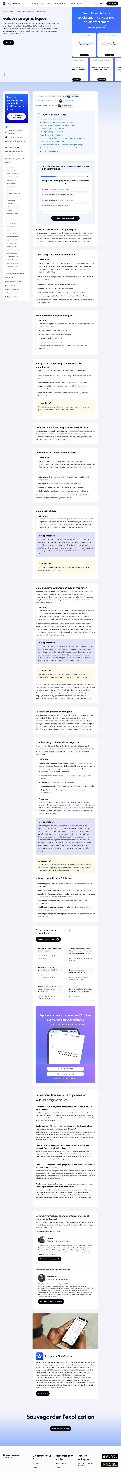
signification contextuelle (13, 250)
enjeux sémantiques (11, 203)
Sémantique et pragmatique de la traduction (14, 160)
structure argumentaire (12, 256)
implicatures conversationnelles (14, 220)
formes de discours (11, 217)
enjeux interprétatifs (11, 200)
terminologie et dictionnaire (13, 281)
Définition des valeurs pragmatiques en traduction (57, 122)
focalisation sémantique (12, 213)
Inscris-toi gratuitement (96, 28)
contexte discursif (11, 187)
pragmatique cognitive (12, 243)
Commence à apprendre (48, 939)
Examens (58, 1471)
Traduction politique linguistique (14, 274)
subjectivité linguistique (12, 260)
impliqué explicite (11, 227)
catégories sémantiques (12, 177)
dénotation (9, 190)
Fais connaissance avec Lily (50, 1259)
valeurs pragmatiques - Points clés (52, 132)
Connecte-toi (73, 1078)
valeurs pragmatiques (12, 270)
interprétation (9, 277)
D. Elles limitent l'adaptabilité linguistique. (55, 206)
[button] (4, 74)
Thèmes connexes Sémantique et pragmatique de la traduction (62, 138)
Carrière (35, 1471)
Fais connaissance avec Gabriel (51, 1301)
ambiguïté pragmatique (12, 174)
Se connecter (99, 3)
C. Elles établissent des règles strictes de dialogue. (57, 200)
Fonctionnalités (61, 3)
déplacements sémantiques (13, 193)
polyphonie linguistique (12, 240)
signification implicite (12, 253)
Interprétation (42, 292)
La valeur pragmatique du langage (52, 128)
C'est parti (9, 42)
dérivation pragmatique (12, 197)
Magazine (58, 1467)
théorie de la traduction (12, 289)
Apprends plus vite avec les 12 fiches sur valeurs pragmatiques (62, 144)
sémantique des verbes (12, 263)
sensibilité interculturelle (76, 495)
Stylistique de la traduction (13, 155)
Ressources (76, 3)
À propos (35, 1463)
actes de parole (10, 167)
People (35, 1467)
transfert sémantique (12, 266)
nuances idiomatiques (12, 233)
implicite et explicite (11, 223)
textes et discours (10, 285)
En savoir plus (42, 1393)
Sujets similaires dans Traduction (51, 135)
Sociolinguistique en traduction (14, 151)
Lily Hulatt (75, 96)
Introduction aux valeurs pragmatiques (53, 119)
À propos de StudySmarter (49, 151)
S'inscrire (112, 3)
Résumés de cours (61, 1463)
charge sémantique (11, 180)
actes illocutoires (11, 170)
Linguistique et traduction (12, 147)
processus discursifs (11, 246)
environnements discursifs (13, 207)
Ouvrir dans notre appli (65, 218)
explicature (9, 210)
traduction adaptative (11, 293)
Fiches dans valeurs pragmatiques (52, 141)
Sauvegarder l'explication (16, 116)
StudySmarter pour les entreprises (85, 1464)
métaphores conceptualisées (13, 230)
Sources (38, 101)
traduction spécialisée (11, 297)
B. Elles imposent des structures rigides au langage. (58, 195)
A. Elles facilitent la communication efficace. (55, 189)
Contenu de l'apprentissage (41, 3)
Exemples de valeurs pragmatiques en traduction (57, 125)
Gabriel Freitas (69, 101)
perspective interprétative (13, 236)
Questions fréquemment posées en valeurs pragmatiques (60, 148)
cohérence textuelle (11, 183)
